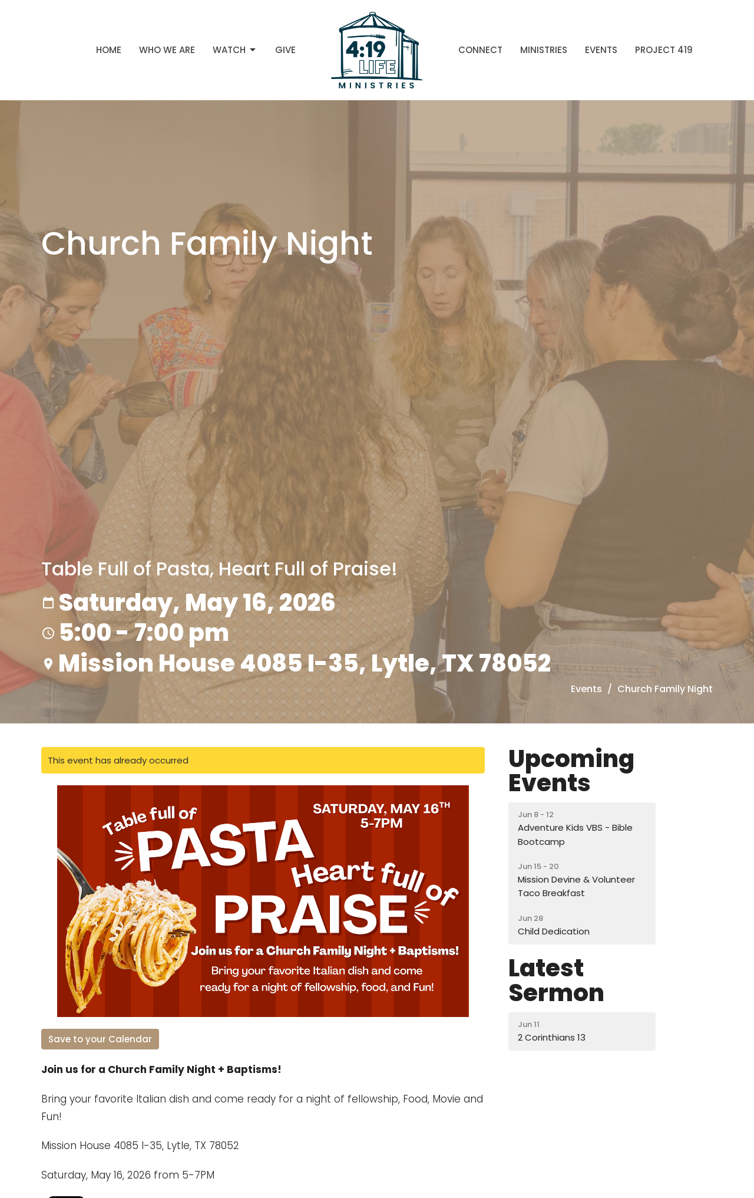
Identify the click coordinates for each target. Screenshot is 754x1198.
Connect (480, 50)
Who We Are (167, 50)
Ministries (543, 50)
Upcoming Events (571, 771)
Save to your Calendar (100, 1039)
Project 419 (664, 50)
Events (601, 50)
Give (285, 50)
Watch (235, 50)
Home (108, 50)
